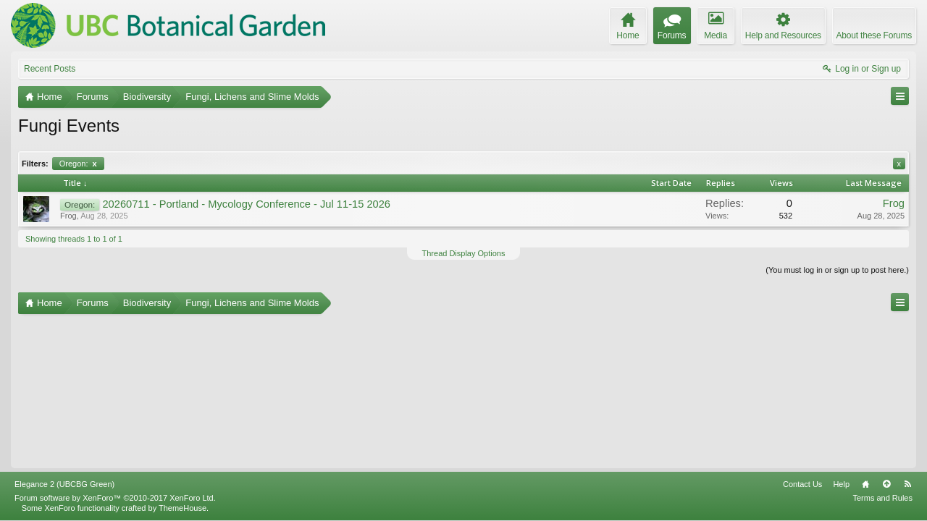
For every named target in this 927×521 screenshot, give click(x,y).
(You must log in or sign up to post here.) (837, 270)
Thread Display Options (464, 253)
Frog (68, 215)
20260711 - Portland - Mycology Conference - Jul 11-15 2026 (246, 204)
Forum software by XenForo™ (115, 498)
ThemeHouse (182, 508)
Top (886, 484)
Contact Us (802, 484)
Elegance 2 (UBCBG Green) (64, 484)
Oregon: (78, 163)
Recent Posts (49, 69)
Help (841, 484)
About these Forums (874, 35)
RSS (907, 484)
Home (865, 484)
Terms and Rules (882, 498)
